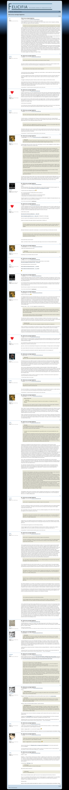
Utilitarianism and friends (18, 11)
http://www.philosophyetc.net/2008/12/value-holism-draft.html (46, 656)
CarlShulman (11, 654)
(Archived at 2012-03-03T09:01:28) (34, 19)
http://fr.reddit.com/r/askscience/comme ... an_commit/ (30, 268)
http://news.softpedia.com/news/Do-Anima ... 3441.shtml (30, 262)
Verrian (10, 723)
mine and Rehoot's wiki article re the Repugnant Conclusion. (39, 188)
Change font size (59, 11)
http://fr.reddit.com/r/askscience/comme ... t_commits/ (30, 266)
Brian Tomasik (24, 137)
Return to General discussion (13, 787)
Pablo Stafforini (11, 637)
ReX (23, 19)
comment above (53, 696)
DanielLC (10, 56)
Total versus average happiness (16, 14)
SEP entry (28, 763)
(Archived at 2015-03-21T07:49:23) (38, 688)
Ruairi (10, 209)
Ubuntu (10, 422)
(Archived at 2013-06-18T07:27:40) (37, 137)
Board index (11, 11)
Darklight (10, 739)
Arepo (23, 621)
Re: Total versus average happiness (28, 55)
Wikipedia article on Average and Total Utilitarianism (39, 745)
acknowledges (29, 716)
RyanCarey (24, 184)
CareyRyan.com (34, 201)
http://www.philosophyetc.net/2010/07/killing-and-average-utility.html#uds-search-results (37, 658)
